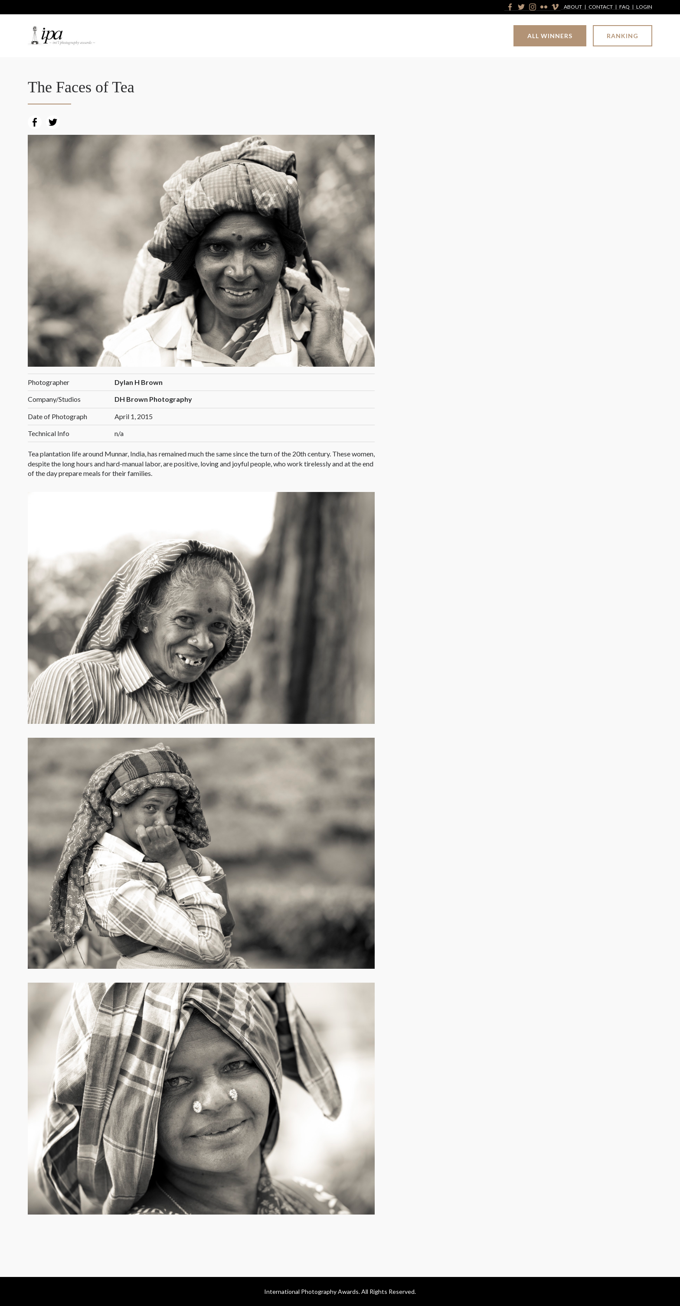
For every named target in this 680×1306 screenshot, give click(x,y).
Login (644, 7)
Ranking (622, 35)
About (573, 7)
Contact (600, 7)
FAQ (624, 7)
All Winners (549, 35)
